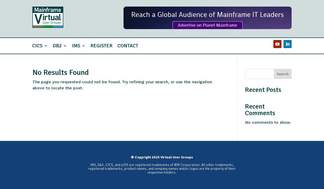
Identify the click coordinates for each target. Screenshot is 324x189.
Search (283, 74)
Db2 (57, 46)
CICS (37, 46)
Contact (127, 46)
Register (101, 46)
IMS (76, 46)
